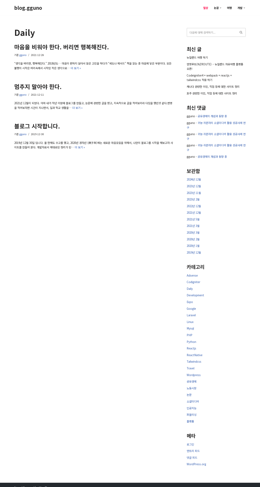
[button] (221, 8)
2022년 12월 (194, 204)
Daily (190, 286)
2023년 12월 (194, 184)
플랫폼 (190, 416)
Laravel (191, 312)
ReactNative (194, 351)
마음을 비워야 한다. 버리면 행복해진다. (61, 47)
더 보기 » (73, 68)
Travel (190, 364)
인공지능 (191, 403)
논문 (189, 390)
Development (195, 292)
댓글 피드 (192, 452)
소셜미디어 (193, 397)
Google (191, 305)
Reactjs (191, 345)
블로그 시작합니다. (37, 125)
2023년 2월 (193, 197)
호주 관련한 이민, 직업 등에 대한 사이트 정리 (212, 92)
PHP (189, 331)
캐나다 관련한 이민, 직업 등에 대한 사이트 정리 (213, 86)
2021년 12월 (194, 210)
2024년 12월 (194, 178)
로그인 (190, 439)
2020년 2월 (193, 237)
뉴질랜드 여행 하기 (197, 57)
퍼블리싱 (191, 410)
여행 (229, 8)
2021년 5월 (193, 217)
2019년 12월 (194, 250)
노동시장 (191, 384)
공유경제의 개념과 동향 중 (211, 115)
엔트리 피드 (193, 446)
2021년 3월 (193, 223)
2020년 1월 (193, 243)
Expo (190, 299)
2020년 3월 (193, 230)
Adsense (192, 273)
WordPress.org (196, 459)
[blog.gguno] (28, 8)
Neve (17, 482)
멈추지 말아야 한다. (38, 86)
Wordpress (193, 371)
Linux (190, 318)
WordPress (46, 482)
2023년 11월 (194, 191)
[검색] (212, 32)
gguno (23, 55)
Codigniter (193, 279)
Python (191, 338)
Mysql (190, 325)
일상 (206, 8)
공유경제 (191, 377)
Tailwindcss (193, 358)
